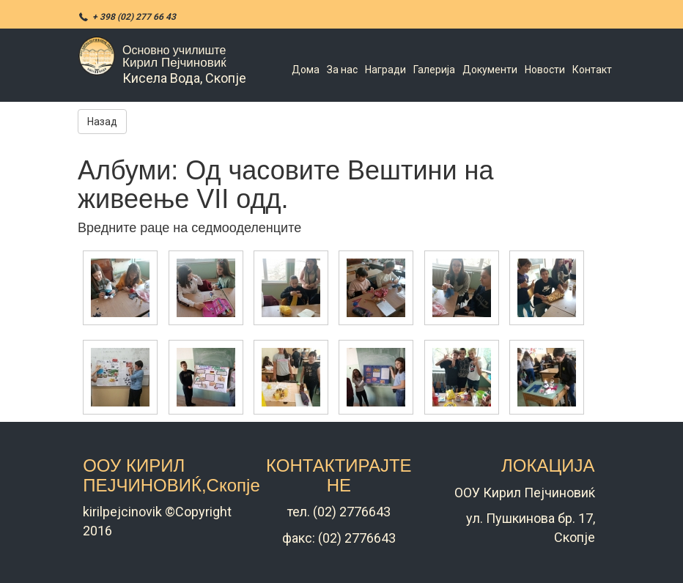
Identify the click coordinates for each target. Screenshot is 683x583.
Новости (545, 69)
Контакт (592, 69)
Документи (489, 69)
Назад (102, 121)
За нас (342, 69)
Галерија (434, 69)
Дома (306, 69)
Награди (385, 69)
